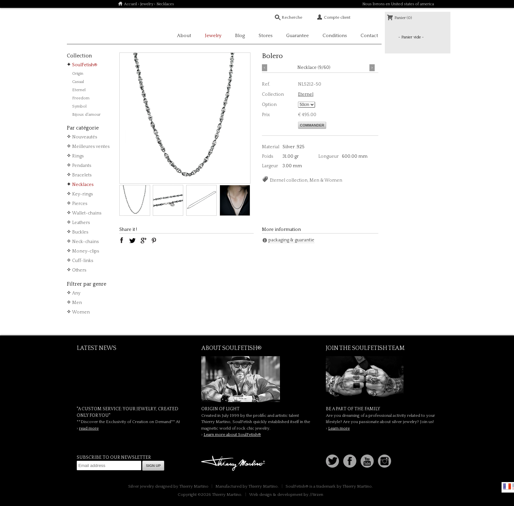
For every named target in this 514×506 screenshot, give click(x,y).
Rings (78, 156)
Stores (265, 35)
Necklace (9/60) (313, 67)
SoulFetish (257, 379)
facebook (122, 240)
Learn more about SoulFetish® (232, 434)
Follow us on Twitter (332, 461)
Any (76, 293)
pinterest (154, 240)
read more (89, 428)
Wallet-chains (86, 213)
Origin (77, 73)
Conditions (335, 35)
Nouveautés (84, 137)
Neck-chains (85, 241)
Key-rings (82, 194)
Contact (369, 35)
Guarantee (297, 35)
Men (77, 302)
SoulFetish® (84, 65)
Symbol (79, 106)
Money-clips (85, 251)
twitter (132, 240)
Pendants (81, 165)
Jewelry (146, 4)
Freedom (80, 98)
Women (81, 312)
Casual (78, 81)
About (184, 35)
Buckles (80, 232)
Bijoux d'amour (86, 114)
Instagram (384, 461)
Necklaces (82, 184)
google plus (143, 240)
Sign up (153, 466)
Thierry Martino (234, 464)
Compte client (337, 17)
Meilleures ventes (90, 146)
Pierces (79, 203)
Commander (312, 125)
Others (79, 270)
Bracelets (81, 175)
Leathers (81, 222)
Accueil (130, 4)
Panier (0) (403, 17)
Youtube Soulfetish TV (367, 461)
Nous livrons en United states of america (398, 4)
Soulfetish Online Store (90, 26)
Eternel (79, 90)
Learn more (339, 428)
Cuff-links (82, 260)
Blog (240, 35)
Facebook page (349, 461)
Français (507, 486)
